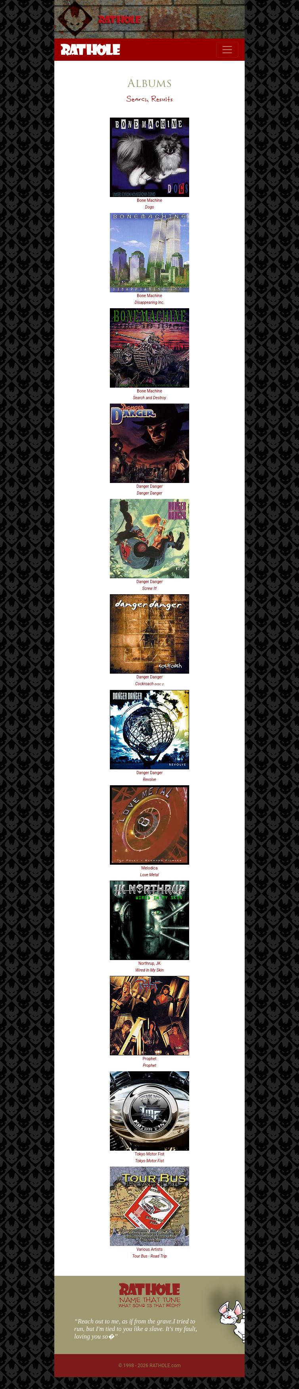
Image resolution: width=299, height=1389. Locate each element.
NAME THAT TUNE (149, 1302)
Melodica (150, 868)
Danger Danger (149, 486)
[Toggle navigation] (227, 50)
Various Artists (149, 1249)
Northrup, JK (149, 963)
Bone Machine (149, 200)
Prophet (150, 1059)
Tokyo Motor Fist (150, 1154)
